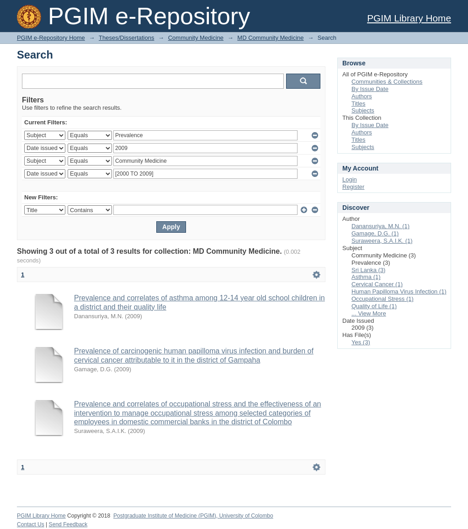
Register (353, 186)
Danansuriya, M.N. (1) (380, 226)
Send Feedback (68, 524)
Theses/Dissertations (126, 37)
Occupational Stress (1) (382, 298)
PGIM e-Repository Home (51, 37)
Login (349, 179)
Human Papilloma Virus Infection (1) (399, 291)
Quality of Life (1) (374, 306)
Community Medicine (195, 37)
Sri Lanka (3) (368, 270)
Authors (361, 96)
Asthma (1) (366, 276)
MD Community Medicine (270, 37)
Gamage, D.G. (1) (375, 233)
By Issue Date (369, 88)
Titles (358, 103)
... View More (368, 313)
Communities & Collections (386, 81)
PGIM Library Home (409, 18)
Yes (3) (360, 342)
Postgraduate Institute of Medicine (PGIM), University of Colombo (193, 516)
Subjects (362, 110)
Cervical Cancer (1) (377, 284)
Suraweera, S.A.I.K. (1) (382, 240)
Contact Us (30, 524)
